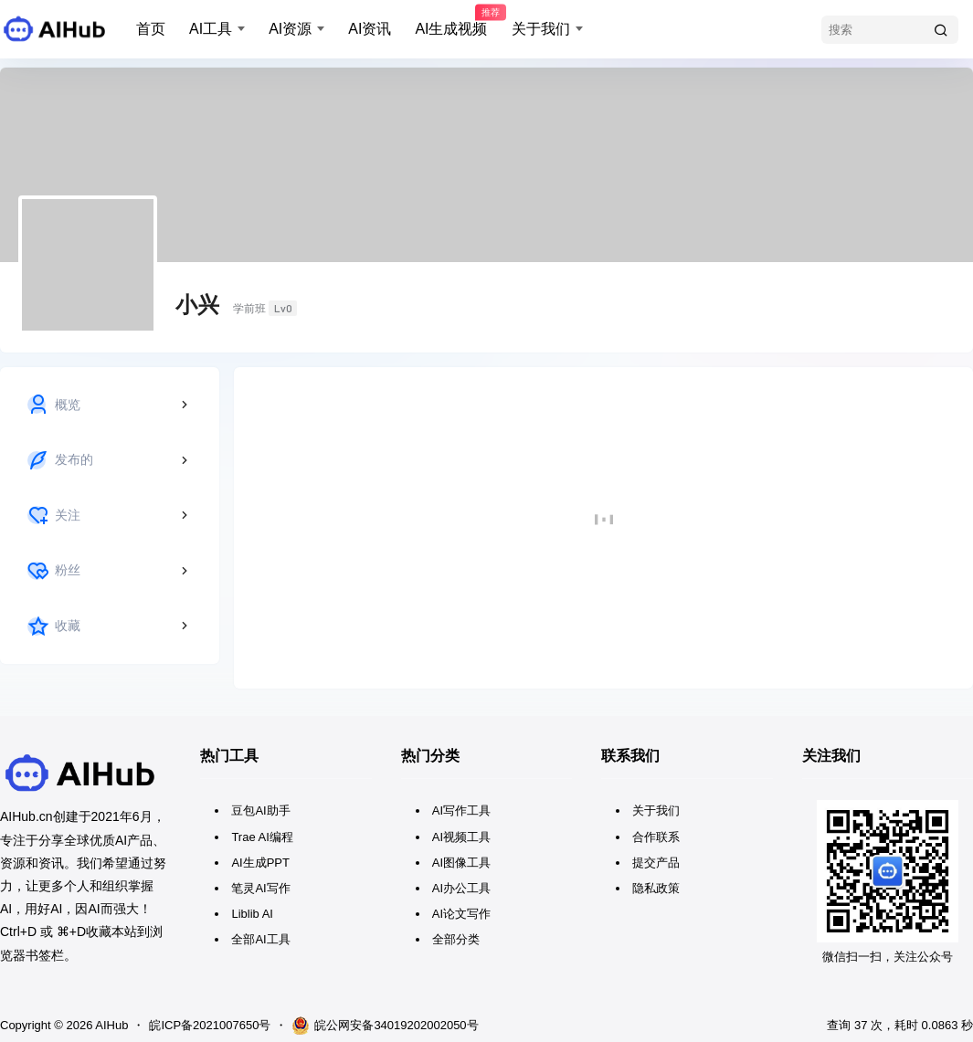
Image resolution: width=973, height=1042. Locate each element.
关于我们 (541, 29)
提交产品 (656, 862)
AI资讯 (369, 29)
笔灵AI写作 (260, 888)
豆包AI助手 (260, 810)
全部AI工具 (260, 939)
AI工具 (210, 29)
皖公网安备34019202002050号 (384, 1025)
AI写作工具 (461, 810)
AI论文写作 (461, 914)
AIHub (110, 1025)
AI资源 (290, 29)
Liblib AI (252, 914)
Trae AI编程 (261, 837)
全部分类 (456, 939)
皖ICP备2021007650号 (209, 1025)
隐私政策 (656, 888)
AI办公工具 (461, 888)
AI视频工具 (461, 837)
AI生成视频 (451, 21)
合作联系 (656, 837)
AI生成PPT (260, 862)
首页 (150, 29)
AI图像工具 (461, 862)
